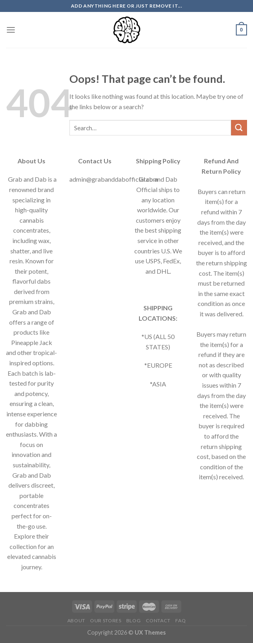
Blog (133, 620)
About (76, 620)
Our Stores (105, 620)
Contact (158, 620)
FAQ (180, 620)
